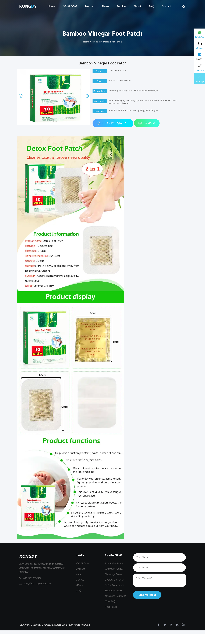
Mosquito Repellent (115, 596)
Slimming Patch (113, 574)
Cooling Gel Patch (114, 580)
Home (51, 6)
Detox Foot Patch (112, 42)
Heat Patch (111, 607)
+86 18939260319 (30, 578)
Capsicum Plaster (114, 569)
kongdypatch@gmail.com (35, 584)
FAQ (151, 6)
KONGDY (28, 556)
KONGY (28, 6)
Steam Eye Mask (113, 591)
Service (121, 6)
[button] (21, 96)
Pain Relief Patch (114, 563)
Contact (166, 6)
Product (89, 6)
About (137, 6)
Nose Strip (110, 601)
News (105, 6)
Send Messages (147, 595)
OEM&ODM (70, 6)
